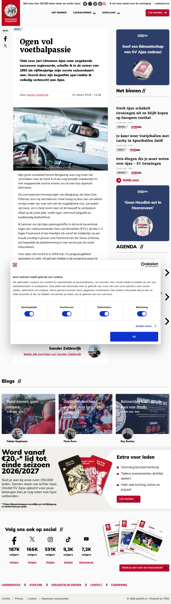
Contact (96, 585)
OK (134, 336)
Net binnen (59, 13)
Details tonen (144, 326)
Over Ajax (111, 13)
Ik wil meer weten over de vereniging (130, 4)
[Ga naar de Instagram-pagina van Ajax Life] (95, 4)
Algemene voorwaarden (54, 599)
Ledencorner (84, 13)
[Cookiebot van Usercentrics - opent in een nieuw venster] (143, 264)
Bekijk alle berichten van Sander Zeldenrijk (52, 354)
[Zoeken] (104, 4)
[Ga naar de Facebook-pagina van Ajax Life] (85, 4)
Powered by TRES (159, 599)
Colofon (6, 599)
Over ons (35, 585)
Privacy (19, 599)
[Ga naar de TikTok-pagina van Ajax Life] (100, 4)
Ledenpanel (119, 585)
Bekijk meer (127, 180)
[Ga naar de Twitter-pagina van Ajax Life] (90, 4)
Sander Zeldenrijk (37, 95)
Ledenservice (162, 4)
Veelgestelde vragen (66, 585)
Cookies (32, 599)
